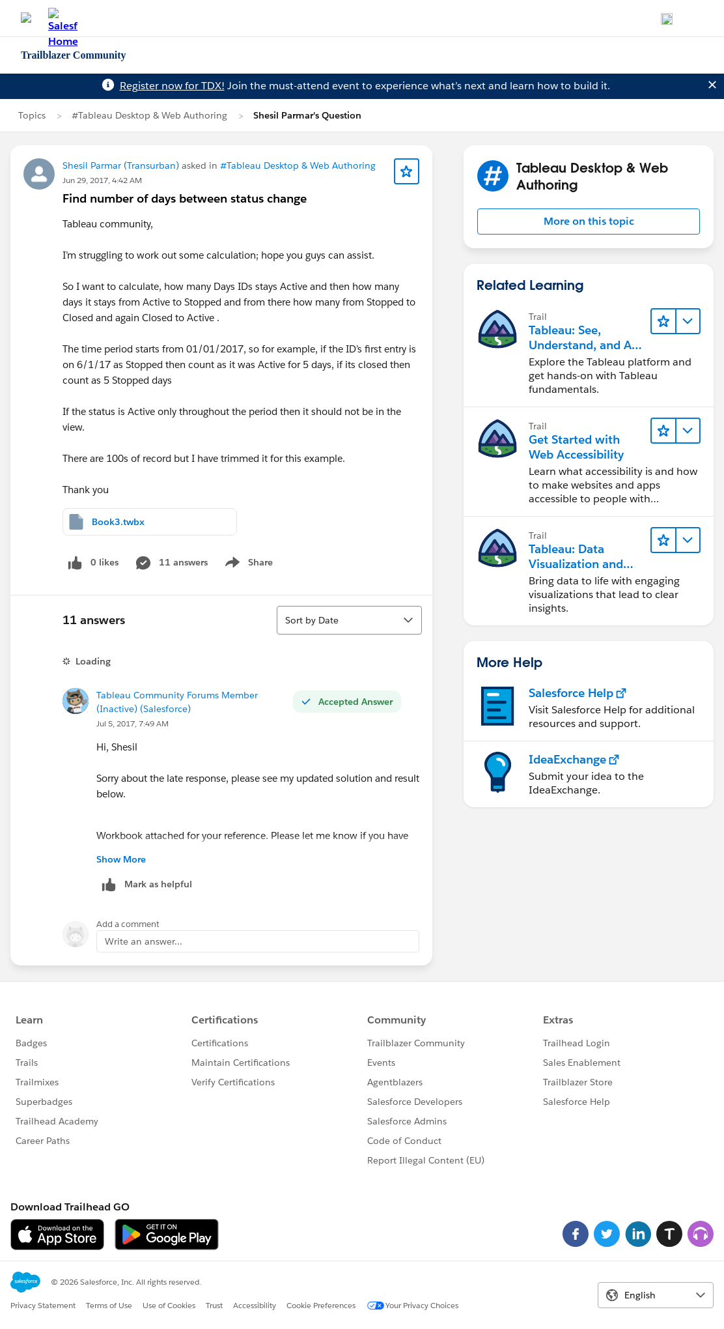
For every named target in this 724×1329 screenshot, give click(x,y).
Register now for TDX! (172, 86)
